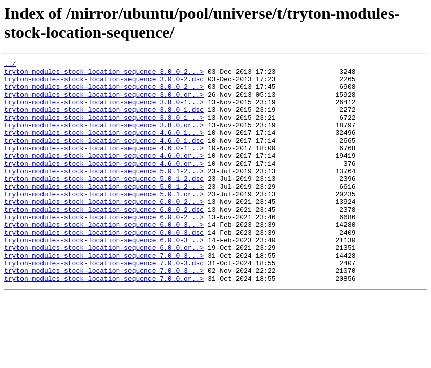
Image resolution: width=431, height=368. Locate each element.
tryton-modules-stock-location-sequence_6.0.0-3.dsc (104, 267)
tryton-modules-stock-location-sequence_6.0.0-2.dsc (104, 239)
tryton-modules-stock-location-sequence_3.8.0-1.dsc (104, 120)
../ (10, 65)
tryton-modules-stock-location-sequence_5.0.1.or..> (104, 221)
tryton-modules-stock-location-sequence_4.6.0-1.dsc (104, 157)
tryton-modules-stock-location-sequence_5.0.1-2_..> (104, 212)
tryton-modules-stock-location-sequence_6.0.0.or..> (104, 285)
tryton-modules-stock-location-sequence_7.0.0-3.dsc (104, 304)
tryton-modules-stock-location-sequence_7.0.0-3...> (104, 295)
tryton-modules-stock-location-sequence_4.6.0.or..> (104, 175)
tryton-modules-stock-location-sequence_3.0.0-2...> (104, 74)
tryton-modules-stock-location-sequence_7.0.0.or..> (104, 322)
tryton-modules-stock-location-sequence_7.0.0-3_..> (104, 313)
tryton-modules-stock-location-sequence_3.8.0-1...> (104, 111)
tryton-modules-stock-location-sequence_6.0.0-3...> (104, 258)
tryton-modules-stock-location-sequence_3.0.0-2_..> (104, 92)
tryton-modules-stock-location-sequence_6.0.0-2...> (104, 230)
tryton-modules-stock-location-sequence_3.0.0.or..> (104, 101)
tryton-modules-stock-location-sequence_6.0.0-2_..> (104, 249)
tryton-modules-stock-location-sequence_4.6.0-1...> (104, 147)
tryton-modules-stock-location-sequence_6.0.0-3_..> (104, 276)
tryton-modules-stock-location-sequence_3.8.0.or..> (104, 138)
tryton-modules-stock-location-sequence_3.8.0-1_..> (104, 129)
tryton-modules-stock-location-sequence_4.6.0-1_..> (104, 166)
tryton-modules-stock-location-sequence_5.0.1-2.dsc (104, 203)
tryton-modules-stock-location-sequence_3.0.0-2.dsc (104, 83)
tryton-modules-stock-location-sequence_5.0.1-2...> (104, 193)
